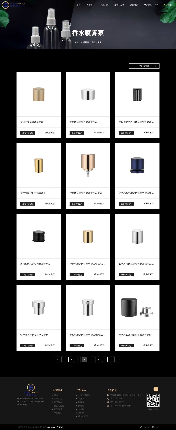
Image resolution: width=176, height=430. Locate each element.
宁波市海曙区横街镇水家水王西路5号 (125, 394)
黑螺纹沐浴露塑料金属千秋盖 (34, 263)
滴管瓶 (80, 405)
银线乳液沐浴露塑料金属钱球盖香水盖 (88, 334)
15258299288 (114, 398)
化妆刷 (80, 408)
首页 (78, 5)
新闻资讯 (134, 5)
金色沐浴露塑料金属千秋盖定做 (85, 192)
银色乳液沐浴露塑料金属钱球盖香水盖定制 (140, 263)
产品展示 (104, 5)
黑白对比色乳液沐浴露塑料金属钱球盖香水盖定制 (143, 122)
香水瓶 (80, 412)
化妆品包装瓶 (83, 394)
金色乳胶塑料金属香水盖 (32, 192)
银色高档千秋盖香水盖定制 (33, 334)
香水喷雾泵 (82, 416)
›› (119, 359)
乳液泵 (80, 401)
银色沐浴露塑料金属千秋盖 (83, 122)
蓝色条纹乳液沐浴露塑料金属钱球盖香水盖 (140, 192)
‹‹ (57, 359)
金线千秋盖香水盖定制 (31, 122)
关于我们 (90, 5)
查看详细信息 (27, 133)
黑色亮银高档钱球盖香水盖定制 (134, 334)
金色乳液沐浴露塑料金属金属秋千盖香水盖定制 (93, 263)
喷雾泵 (80, 398)
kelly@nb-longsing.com (119, 405)
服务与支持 (119, 5)
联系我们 (148, 5)
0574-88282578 (115, 401)
